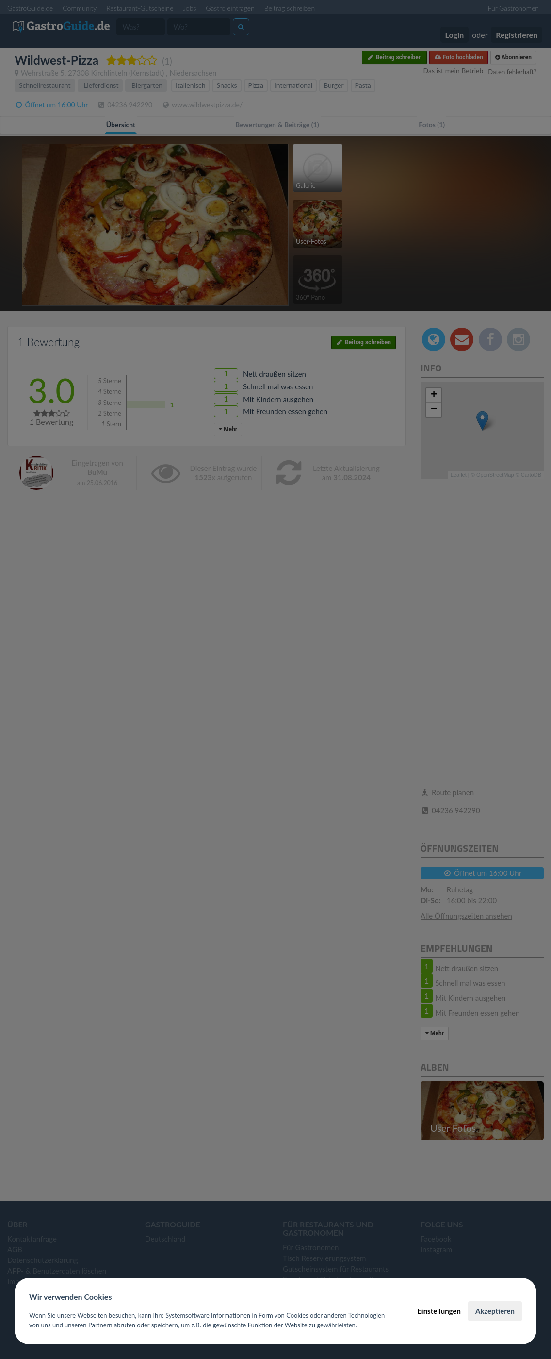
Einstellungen (439, 1311)
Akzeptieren (495, 1311)
